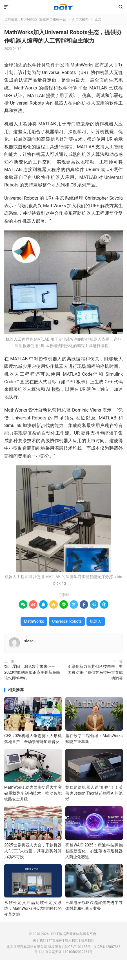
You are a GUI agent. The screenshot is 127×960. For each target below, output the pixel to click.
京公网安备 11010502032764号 (69, 952)
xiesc (29, 641)
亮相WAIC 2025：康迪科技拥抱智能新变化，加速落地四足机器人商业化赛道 (94, 851)
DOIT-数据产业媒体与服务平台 (63, 7)
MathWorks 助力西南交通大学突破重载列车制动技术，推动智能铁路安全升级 (33, 793)
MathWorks (34, 621)
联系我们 (87, 940)
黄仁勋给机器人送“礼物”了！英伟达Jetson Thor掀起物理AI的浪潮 (94, 793)
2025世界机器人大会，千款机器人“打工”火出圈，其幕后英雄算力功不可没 (33, 851)
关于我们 (39, 940)
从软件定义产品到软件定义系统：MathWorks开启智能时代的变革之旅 (33, 908)
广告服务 (55, 940)
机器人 (96, 621)
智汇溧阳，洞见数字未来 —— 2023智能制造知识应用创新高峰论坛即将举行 (32, 672)
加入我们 (71, 940)
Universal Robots (67, 621)
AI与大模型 (80, 19)
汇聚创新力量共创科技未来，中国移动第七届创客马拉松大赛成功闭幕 (95, 672)
